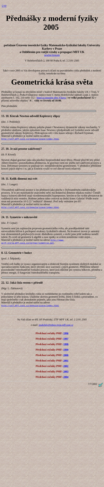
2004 (65, 377)
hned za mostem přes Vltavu (51, 97)
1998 (65, 344)
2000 (65, 355)
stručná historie (52, 55)
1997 (65, 338)
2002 (65, 366)
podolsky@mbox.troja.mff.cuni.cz (56, 325)
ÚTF (4, 6)
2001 (65, 360)
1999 (65, 349)
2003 (65, 371)
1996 (65, 333)
